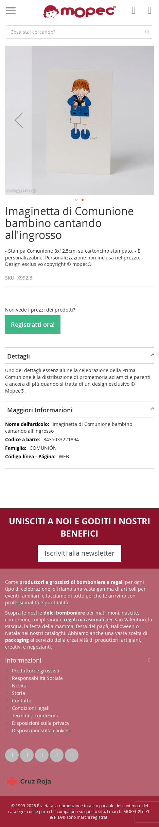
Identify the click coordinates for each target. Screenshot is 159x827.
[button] (18, 120)
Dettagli (18, 356)
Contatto (21, 700)
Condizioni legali (31, 708)
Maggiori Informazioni (39, 410)
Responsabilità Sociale (37, 678)
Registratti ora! (33, 324)
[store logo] (79, 11)
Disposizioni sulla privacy (40, 723)
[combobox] (79, 32)
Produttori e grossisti (35, 670)
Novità (19, 685)
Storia (18, 693)
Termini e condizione (35, 715)
